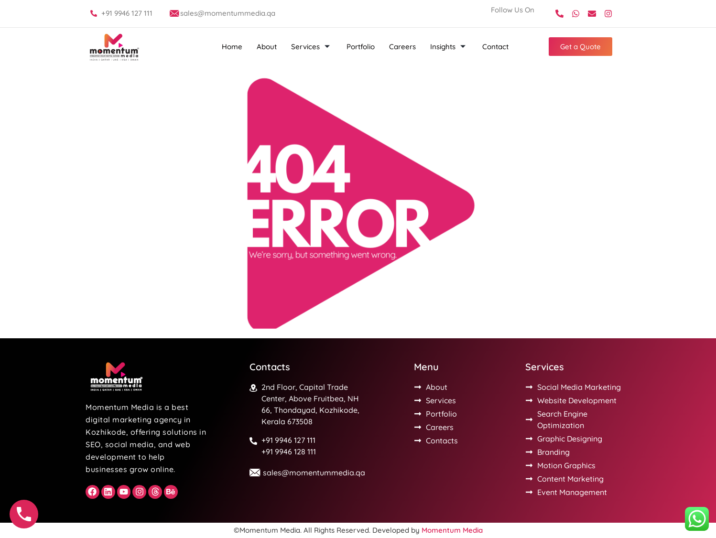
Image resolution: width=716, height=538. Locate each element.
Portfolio (361, 46)
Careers (402, 46)
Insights (449, 46)
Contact (495, 46)
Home (232, 46)
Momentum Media (452, 530)
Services (311, 46)
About (267, 46)
